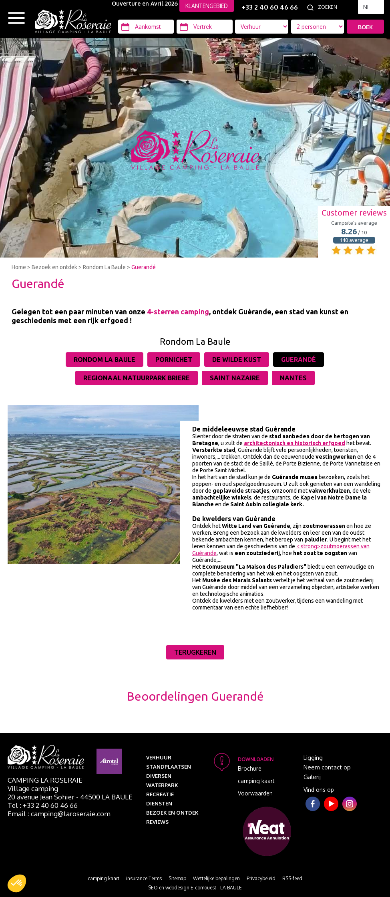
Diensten (159, 803)
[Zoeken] (336, 7)
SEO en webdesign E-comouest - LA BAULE (195, 888)
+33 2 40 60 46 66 (269, 7)
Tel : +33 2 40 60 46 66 (43, 805)
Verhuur (158, 757)
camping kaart (256, 780)
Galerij (312, 777)
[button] (16, 883)
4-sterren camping (178, 312)
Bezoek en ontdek (54, 267)
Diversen (158, 776)
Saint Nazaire (235, 378)
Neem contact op (327, 767)
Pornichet (173, 359)
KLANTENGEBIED (206, 5)
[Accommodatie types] (317, 27)
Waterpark (162, 785)
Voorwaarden (255, 793)
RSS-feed (292, 878)
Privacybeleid (261, 878)
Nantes (293, 378)
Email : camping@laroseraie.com (59, 813)
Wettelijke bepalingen (216, 878)
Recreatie (160, 794)
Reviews (157, 822)
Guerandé (143, 267)
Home (19, 267)
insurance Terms (144, 878)
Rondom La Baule (104, 267)
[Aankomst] (146, 27)
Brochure (249, 768)
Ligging (313, 757)
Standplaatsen (168, 766)
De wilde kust (236, 359)
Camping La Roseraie (45, 780)
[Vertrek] (204, 27)
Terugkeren (195, 652)
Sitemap (177, 878)
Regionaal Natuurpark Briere (136, 378)
